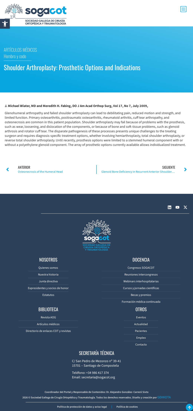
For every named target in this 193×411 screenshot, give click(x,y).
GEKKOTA (164, 397)
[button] (5, 24)
